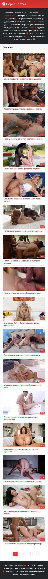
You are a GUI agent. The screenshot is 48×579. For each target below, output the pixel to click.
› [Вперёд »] (36, 554)
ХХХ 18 (34, 22)
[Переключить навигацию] (42, 4)
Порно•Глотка (14, 4)
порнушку (32, 28)
